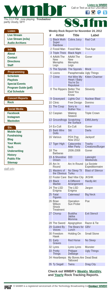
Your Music (14, 143)
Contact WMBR (98, 286)
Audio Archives (16, 42)
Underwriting (15, 151)
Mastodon (13, 120)
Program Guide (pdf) (19, 87)
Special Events (16, 83)
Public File (13, 158)
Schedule (13, 76)
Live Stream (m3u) (18, 39)
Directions (13, 61)
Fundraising (14, 135)
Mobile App (14, 131)
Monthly (95, 271)
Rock (10, 102)
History (11, 154)
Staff (10, 65)
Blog (10, 139)
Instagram (13, 117)
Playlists (12, 80)
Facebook (13, 113)
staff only (9, 168)
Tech (10, 147)
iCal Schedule (15, 91)
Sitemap (12, 162)
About (11, 53)
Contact (12, 57)
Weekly (82, 271)
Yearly (58, 275)
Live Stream (14, 35)
